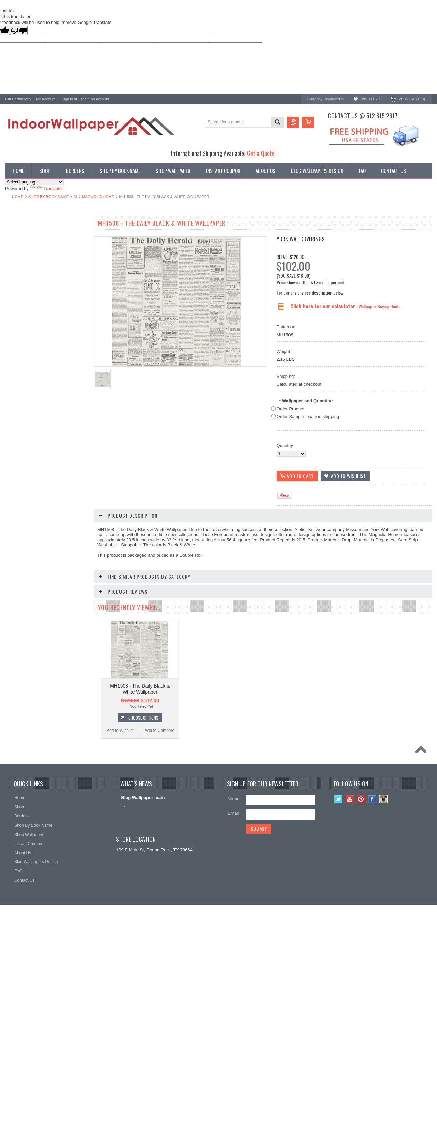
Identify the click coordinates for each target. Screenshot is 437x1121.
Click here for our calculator (323, 306)
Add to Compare (66, 453)
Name (234, 986)
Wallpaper (15, 238)
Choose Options (49, 558)
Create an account (94, 99)
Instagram (383, 987)
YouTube (350, 987)
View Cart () (412, 99)
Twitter (338, 987)
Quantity (285, 445)
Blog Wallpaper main (143, 985)
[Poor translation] (19, 30)
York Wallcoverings (300, 239)
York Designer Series (26, 244)
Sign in (67, 99)
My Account (45, 99)
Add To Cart (49, 440)
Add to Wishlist (25, 453)
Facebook (372, 987)
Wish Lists (370, 99)
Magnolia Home (98, 197)
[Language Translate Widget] (34, 182)
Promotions (16, 249)
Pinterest (361, 987)
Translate (46, 188)
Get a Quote (261, 153)
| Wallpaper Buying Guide (378, 306)
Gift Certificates (18, 99)
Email (233, 1001)
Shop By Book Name (48, 197)
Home (17, 197)
